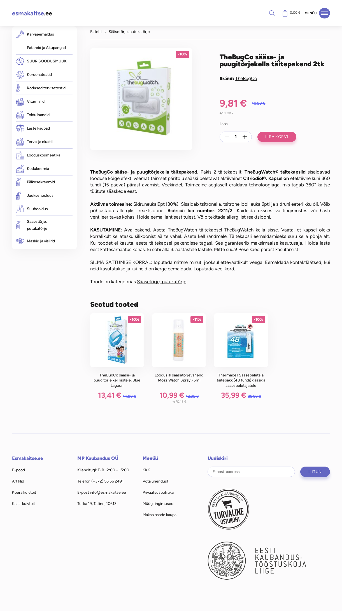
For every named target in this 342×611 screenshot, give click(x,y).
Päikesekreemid (35, 182)
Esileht (96, 31)
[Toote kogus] (236, 137)
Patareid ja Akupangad (46, 47)
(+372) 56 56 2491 (107, 481)
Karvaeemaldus (35, 34)
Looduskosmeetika (38, 155)
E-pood (18, 469)
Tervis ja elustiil (34, 142)
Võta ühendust (155, 481)
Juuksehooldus (34, 195)
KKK (146, 469)
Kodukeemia (32, 169)
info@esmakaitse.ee (108, 492)
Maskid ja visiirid (35, 241)
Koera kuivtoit (24, 492)
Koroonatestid (34, 75)
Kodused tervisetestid (41, 88)
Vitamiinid (30, 102)
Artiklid (18, 481)
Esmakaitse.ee (27, 458)
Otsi (271, 12)
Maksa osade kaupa (159, 514)
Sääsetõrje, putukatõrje (31, 225)
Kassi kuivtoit (23, 503)
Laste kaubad (33, 128)
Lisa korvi (276, 136)
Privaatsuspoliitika (158, 492)
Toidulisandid (33, 115)
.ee (32, 13)
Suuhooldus (32, 209)
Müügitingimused (158, 503)
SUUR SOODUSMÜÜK (41, 61)
